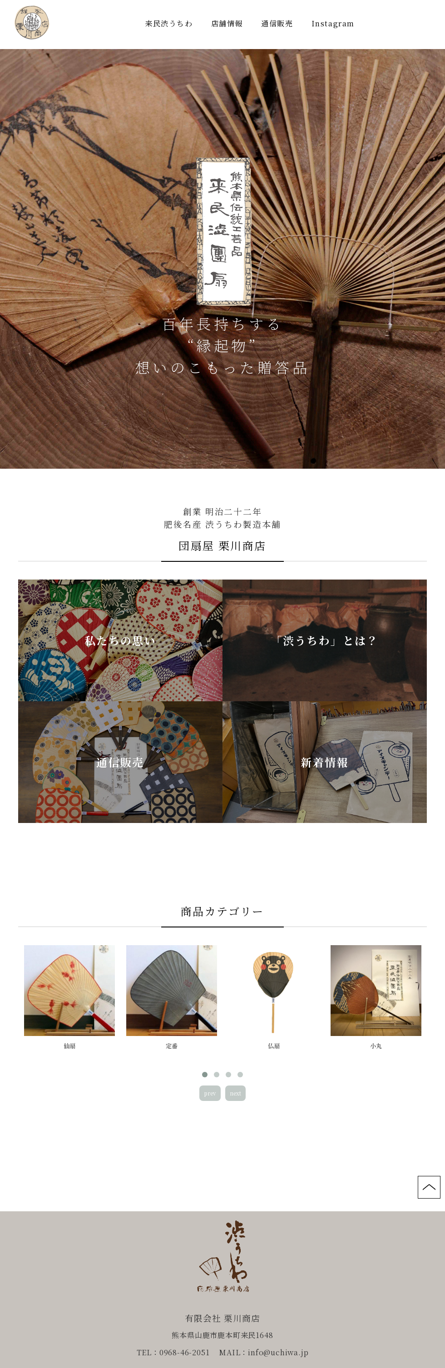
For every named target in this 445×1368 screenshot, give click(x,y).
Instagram (333, 23)
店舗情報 (227, 23)
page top (429, 1187)
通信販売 (277, 23)
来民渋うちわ (169, 23)
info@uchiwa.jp (278, 1352)
